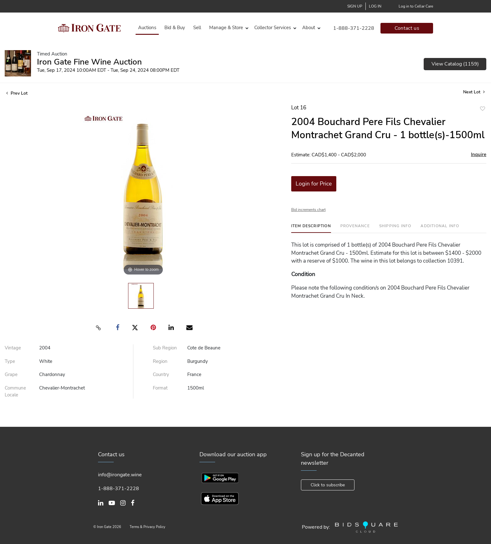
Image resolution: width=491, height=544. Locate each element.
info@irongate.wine (120, 474)
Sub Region (165, 348)
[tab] (311, 228)
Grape (11, 374)
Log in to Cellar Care (416, 6)
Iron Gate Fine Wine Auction (89, 61)
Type (10, 361)
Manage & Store (226, 27)
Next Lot (474, 92)
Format (160, 388)
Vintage (13, 348)
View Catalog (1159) (455, 63)
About (308, 27)
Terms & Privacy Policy (147, 527)
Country (161, 374)
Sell (197, 27)
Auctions (147, 27)
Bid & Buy (174, 27)
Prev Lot (17, 93)
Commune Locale (15, 391)
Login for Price (314, 183)
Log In (375, 6)
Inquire (478, 154)
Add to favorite (482, 108)
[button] (228, 28)
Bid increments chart (308, 209)
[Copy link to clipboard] (98, 328)
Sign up (354, 6)
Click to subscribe (328, 485)
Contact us (407, 28)
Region (160, 361)
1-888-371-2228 (353, 28)
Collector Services (272, 27)
